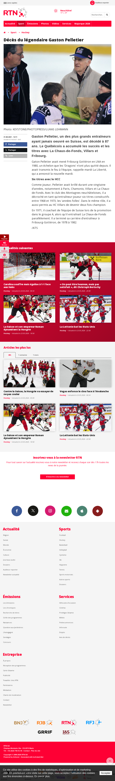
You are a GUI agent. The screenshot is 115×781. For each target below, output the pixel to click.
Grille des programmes (12, 618)
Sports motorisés (66, 575)
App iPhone (82, 511)
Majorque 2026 (82, 23)
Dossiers (6, 565)
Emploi (62, 632)
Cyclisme (62, 555)
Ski (60, 560)
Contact (6, 700)
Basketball (63, 545)
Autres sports (64, 579)
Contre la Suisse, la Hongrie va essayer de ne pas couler (28, 393)
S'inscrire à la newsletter (57, 477)
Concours (7, 642)
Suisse (5, 540)
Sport (21, 23)
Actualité (10, 23)
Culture (6, 555)
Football (62, 535)
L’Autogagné (8, 632)
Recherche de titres (11, 613)
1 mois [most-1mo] (35, 355)
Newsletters (66, 511)
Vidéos (55, 23)
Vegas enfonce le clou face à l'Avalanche (84, 391)
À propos (6, 661)
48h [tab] (9, 355)
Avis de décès (64, 637)
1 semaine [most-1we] (22, 355)
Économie (7, 550)
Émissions (32, 23)
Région (6, 535)
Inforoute (63, 627)
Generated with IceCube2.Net (32, 757)
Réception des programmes (14, 665)
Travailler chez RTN (10, 680)
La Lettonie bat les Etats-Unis (77, 326)
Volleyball (63, 550)
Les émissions (8, 603)
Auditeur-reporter (99, 3)
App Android (97, 511)
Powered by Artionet (11, 757)
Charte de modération (12, 695)
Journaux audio (9, 560)
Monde (6, 545)
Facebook (17, 511)
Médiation (7, 690)
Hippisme (63, 565)
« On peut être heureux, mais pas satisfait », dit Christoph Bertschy (80, 286)
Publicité (6, 675)
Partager (10, 144)
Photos (45, 23)
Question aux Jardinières (13, 627)
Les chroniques (9, 608)
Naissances (7, 622)
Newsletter (7, 705)
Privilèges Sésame (66, 613)
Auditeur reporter (10, 570)
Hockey (25, 32)
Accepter (106, 773)
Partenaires (7, 685)
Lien (9, 156)
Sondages (7, 637)
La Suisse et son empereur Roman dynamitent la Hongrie (24, 328)
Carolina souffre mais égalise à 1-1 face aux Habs (27, 286)
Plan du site (35, 751)
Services (66, 23)
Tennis (61, 570)
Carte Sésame (8, 670)
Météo (62, 618)
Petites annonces (66, 622)
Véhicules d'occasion (67, 603)
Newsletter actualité (11, 575)
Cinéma (62, 608)
